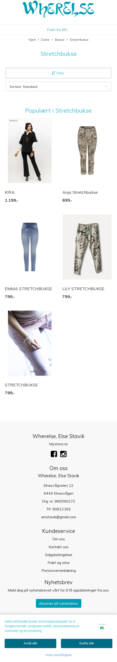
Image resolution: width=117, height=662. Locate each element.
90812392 (61, 509)
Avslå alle (30, 643)
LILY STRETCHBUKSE (83, 288)
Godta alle (86, 643)
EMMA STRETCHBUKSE (28, 288)
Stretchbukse (78, 40)
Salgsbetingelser (58, 554)
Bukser (58, 40)
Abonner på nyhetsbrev (58, 603)
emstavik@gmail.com (58, 517)
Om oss (58, 539)
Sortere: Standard (23, 87)
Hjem (32, 39)
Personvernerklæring (58, 570)
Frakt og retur (58, 562)
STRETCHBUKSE (21, 385)
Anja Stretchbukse (80, 192)
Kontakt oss (59, 546)
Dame (44, 40)
